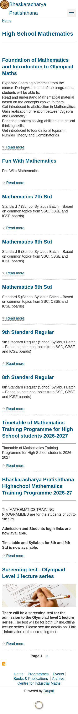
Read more (15, 147)
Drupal (48, 691)
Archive (58, 679)
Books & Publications (31, 679)
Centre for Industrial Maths (39, 683)
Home (6, 21)
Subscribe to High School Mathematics (3, 664)
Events (58, 674)
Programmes (38, 674)
